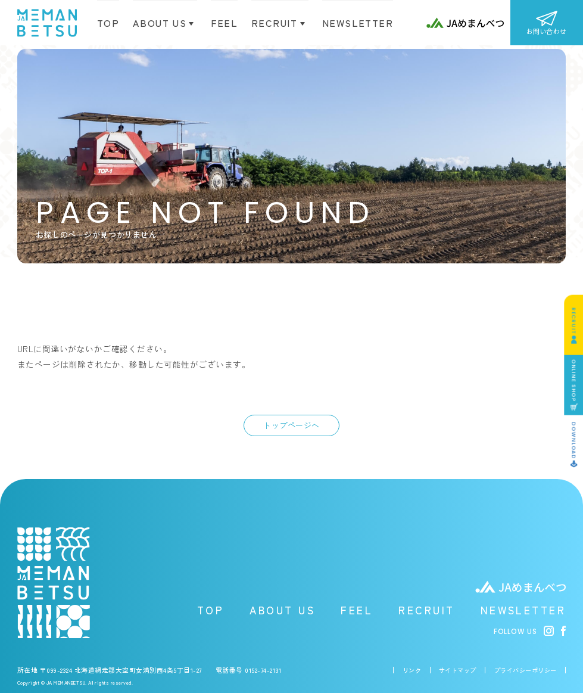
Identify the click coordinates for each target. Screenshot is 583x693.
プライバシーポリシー (525, 670)
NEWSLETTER (523, 609)
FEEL (357, 609)
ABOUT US (282, 609)
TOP (108, 23)
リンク (412, 670)
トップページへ (291, 425)
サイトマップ (457, 670)
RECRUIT (426, 609)
